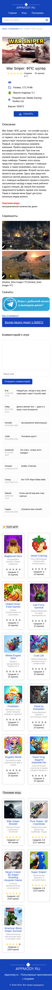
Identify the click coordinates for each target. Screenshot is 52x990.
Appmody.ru (26, 6)
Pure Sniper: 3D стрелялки (39, 822)
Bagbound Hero (13, 556)
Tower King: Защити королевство (39, 760)
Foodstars (13, 706)
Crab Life (39, 655)
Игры (24, 13)
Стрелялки (13, 28)
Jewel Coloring (39, 555)
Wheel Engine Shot (13, 657)
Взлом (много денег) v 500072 (24, 322)
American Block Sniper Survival (13, 929)
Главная (12, 13)
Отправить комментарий (17, 381)
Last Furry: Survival (39, 606)
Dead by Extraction (38, 707)
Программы (38, 13)
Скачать (26, 114)
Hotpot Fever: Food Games (13, 605)
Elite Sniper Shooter (13, 822)
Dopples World (13, 757)
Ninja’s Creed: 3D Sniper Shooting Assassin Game (13, 876)
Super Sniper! (38, 872)
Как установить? (10, 316)
